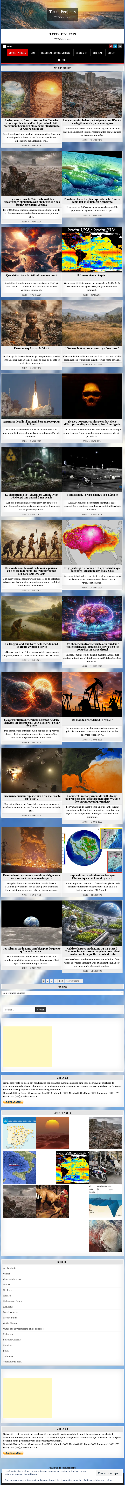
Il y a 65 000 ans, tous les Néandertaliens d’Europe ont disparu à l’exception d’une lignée (92, 423)
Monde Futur (10, 1318)
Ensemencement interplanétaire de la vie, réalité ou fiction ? (31, 797)
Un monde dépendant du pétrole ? (92, 720)
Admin (24, 145)
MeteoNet (62, 59)
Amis (33, 52)
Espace (7, 1296)
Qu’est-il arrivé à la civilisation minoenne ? (31, 275)
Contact (112, 52)
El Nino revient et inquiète (92, 275)
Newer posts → (74, 981)
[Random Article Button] (111, 46)
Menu (9, 46)
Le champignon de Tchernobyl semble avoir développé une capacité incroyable (31, 496)
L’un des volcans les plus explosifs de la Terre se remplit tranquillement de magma (92, 200)
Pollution (8, 1334)
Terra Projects (62, 11)
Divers (6, 1284)
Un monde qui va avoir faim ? (31, 348)
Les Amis (8, 1307)
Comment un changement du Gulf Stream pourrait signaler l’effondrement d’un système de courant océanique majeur (92, 798)
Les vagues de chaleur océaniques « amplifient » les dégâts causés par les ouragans (92, 121)
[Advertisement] (27, 1046)
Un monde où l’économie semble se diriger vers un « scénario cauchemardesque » (31, 876)
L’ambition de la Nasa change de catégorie (92, 494)
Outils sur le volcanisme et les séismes (23, 1329)
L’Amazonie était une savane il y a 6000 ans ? (92, 348)
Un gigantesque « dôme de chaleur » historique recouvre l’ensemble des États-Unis (92, 569)
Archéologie (9, 1268)
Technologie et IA (12, 1362)
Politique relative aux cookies (98, 1480)
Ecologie (7, 1290)
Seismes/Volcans (12, 1340)
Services (8, 1345)
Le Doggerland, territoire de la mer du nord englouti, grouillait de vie (31, 645)
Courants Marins (12, 1279)
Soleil (6, 1351)
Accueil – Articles (17, 52)
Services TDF (81, 52)
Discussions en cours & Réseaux (55, 52)
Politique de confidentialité (62, 1468)
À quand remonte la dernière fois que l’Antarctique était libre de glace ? (92, 876)
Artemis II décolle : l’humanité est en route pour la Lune (31, 423)
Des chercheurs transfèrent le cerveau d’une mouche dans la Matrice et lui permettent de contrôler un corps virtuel (92, 646)
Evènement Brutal (12, 1301)
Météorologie (10, 1312)
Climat (6, 1274)
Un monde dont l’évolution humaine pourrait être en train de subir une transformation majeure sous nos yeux (31, 570)
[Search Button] (120, 46)
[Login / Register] (115, 46)
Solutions (97, 52)
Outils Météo (10, 1323)
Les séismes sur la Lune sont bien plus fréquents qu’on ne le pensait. (31, 950)
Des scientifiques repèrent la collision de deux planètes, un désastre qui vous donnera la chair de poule (32, 722)
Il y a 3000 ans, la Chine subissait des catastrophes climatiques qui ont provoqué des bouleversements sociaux (32, 201)
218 (61, 981)
